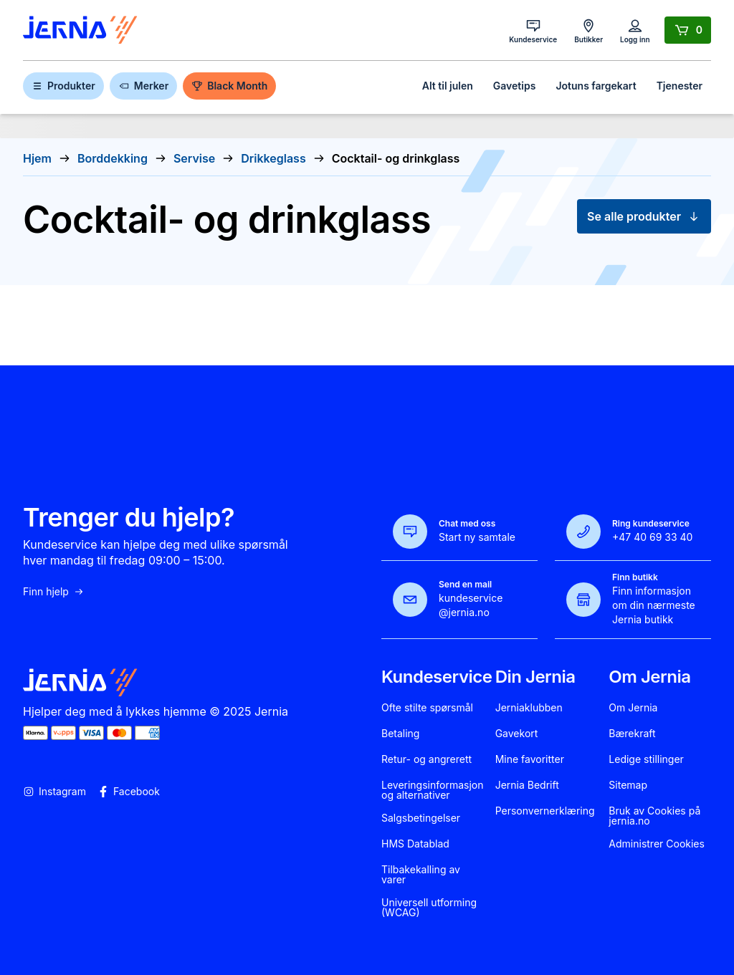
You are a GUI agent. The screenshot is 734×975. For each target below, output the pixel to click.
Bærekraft (632, 734)
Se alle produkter (644, 216)
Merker (143, 86)
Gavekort (516, 734)
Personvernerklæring (545, 811)
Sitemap (628, 785)
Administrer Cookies (657, 844)
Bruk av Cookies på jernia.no (654, 816)
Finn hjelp (54, 591)
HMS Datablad (415, 844)
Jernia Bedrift (527, 785)
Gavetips (514, 86)
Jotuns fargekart (596, 86)
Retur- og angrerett (426, 759)
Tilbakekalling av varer (420, 875)
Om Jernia (633, 708)
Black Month (229, 86)
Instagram (54, 791)
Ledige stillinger (646, 759)
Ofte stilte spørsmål (427, 708)
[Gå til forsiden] (80, 30)
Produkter (63, 86)
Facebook (128, 791)
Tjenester (679, 86)
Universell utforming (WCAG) (429, 908)
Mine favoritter (529, 759)
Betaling (400, 734)
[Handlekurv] (687, 30)
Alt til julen (447, 86)
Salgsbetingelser (420, 818)
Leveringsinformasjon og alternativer (432, 790)
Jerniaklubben (529, 708)
